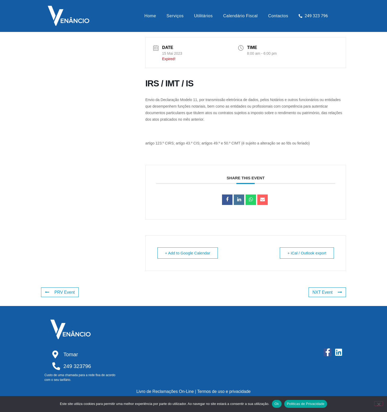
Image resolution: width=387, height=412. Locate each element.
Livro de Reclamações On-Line (165, 391)
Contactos (278, 16)
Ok (277, 404)
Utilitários (203, 16)
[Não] (378, 403)
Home (150, 16)
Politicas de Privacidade (306, 404)
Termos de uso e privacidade (224, 391)
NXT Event (327, 292)
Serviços (175, 16)
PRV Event (60, 292)
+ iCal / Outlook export (306, 253)
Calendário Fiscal (240, 16)
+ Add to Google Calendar (187, 253)
